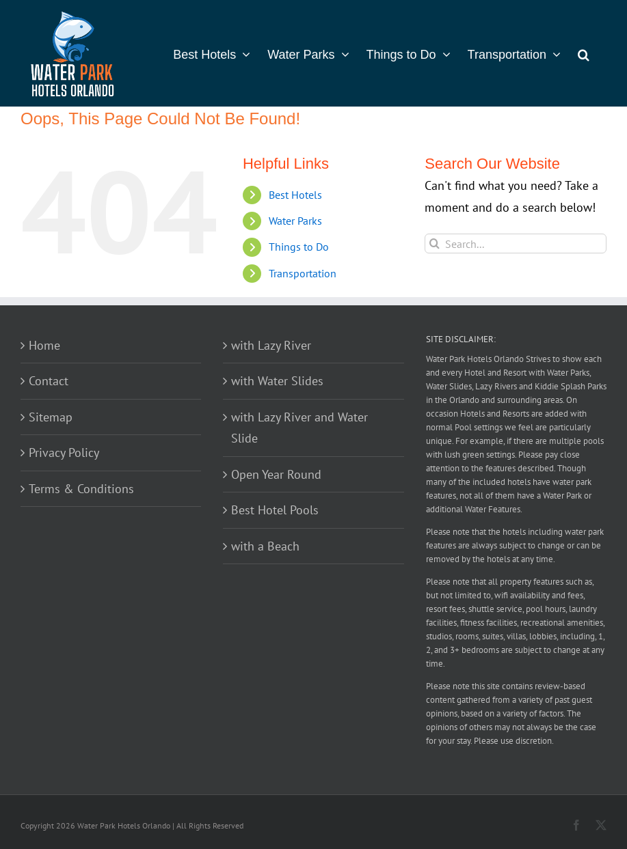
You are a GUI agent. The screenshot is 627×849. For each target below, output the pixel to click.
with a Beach (265, 546)
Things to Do (299, 246)
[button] (583, 53)
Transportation (302, 273)
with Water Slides (277, 381)
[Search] (434, 243)
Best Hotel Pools (275, 510)
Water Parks (295, 220)
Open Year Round (276, 474)
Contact (48, 381)
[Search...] (515, 243)
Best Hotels (295, 194)
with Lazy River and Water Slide (299, 428)
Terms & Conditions (81, 489)
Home (44, 345)
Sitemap (50, 417)
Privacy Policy (64, 452)
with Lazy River (271, 345)
